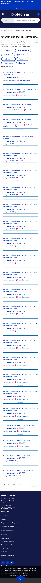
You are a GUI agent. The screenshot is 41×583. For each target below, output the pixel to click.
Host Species (8, 63)
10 (14, 484)
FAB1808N (12, 348)
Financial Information (7, 545)
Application (20, 55)
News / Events (5, 538)
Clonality (22, 59)
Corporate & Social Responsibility (10, 523)
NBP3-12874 (12, 431)
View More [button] (20, 83)
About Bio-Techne (6, 516)
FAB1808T (12, 178)
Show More (22, 63)
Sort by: (3, 66)
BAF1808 (11, 144)
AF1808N (11, 263)
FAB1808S (12, 280)
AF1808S (11, 212)
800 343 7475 (11, 507)
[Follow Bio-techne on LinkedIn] (3, 563)
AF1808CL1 (12, 95)
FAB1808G (12, 314)
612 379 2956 (8, 505)
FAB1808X (12, 229)
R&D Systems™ (6, 1)
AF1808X (11, 382)
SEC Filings (4, 551)
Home (3, 30)
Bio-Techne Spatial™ (19, 1)
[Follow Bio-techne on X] (7, 563)
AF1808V (11, 416)
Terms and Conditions (7, 526)
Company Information (7, 541)
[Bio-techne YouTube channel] (12, 563)
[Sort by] (11, 67)
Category (7, 50)
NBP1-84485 (12, 446)
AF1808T (11, 331)
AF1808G (11, 365)
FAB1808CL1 (12, 80)
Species (6, 55)
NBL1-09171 (12, 476)
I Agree (20, 579)
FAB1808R (12, 161)
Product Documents (23, 80)
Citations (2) (18, 110)
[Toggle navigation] (2, 14)
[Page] (34, 485)
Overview (4, 534)
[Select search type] (7, 20)
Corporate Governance (7, 555)
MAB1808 (5, 127)
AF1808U (11, 246)
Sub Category (22, 50)
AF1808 (11, 110)
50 (19, 484)
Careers (3, 519)
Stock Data (4, 548)
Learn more (22, 575)
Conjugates (7, 59)
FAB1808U (12, 297)
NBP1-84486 (12, 461)
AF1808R (11, 399)
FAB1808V (12, 195)
